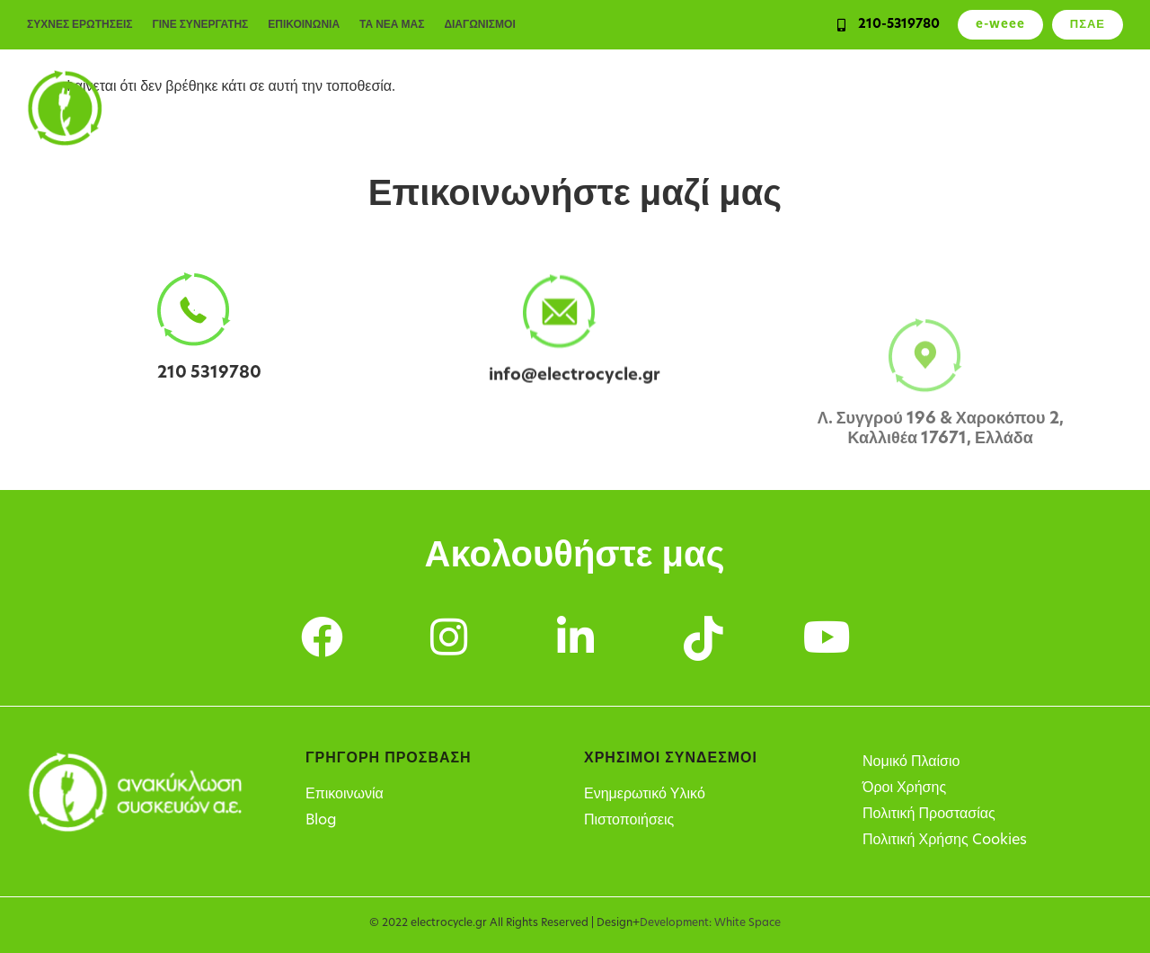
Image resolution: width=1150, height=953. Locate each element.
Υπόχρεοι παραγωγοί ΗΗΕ (758, 108)
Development (674, 923)
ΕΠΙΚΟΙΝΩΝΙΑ (304, 25)
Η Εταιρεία (1083, 108)
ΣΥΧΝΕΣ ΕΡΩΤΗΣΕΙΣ (79, 25)
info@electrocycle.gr (574, 381)
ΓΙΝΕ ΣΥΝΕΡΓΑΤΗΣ (200, 25)
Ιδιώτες (402, 108)
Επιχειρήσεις (498, 108)
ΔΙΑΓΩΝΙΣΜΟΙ (479, 25)
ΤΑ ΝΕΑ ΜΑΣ (391, 25)
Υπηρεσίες (605, 108)
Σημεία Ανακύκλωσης (948, 108)
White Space (747, 923)
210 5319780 (209, 374)
